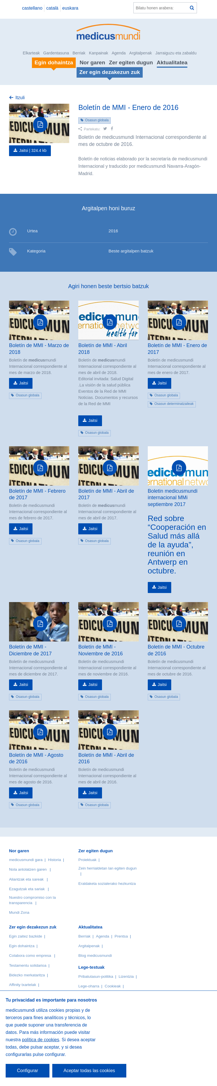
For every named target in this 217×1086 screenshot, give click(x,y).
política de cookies (40, 1039)
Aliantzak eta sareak (26, 879)
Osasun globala (96, 120)
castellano (32, 8)
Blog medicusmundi (95, 955)
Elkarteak (31, 53)
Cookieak (113, 986)
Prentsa (121, 936)
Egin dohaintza (21, 946)
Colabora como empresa (30, 955)
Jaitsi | (32, 150)
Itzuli (20, 97)
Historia (54, 860)
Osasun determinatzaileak (174, 404)
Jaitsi (23, 383)
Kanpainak (98, 53)
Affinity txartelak (22, 985)
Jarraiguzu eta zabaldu (176, 53)
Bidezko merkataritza (27, 975)
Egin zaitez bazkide (25, 936)
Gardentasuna (56, 53)
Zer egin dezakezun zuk (33, 927)
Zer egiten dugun (131, 62)
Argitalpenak (140, 53)
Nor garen (92, 62)
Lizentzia (126, 976)
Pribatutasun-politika (95, 976)
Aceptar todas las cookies (89, 1070)
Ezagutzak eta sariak (27, 889)
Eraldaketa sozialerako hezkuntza (107, 883)
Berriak (79, 53)
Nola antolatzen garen (28, 869)
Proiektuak (87, 860)
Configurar (27, 1070)
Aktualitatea (172, 62)
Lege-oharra (88, 986)
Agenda (119, 53)
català (52, 8)
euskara (70, 8)
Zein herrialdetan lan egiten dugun (107, 868)
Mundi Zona (19, 912)
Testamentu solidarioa (27, 965)
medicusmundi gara (26, 860)
